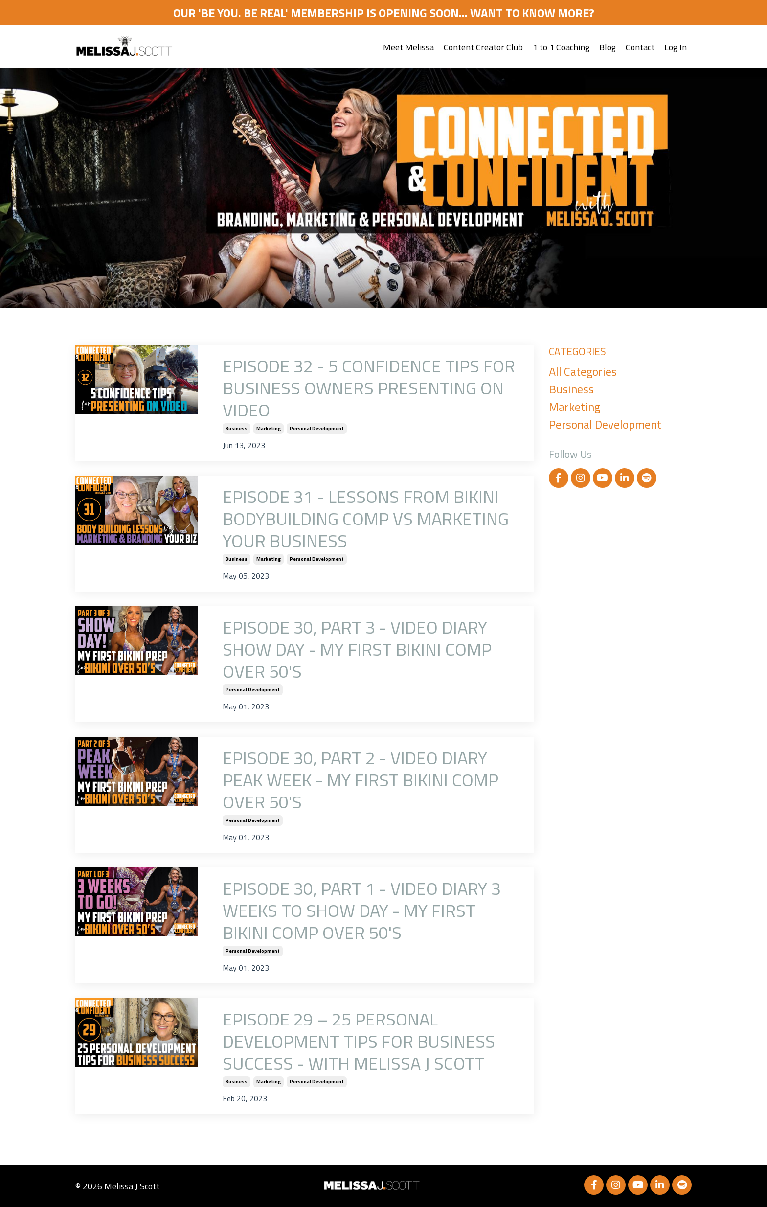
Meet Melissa (408, 47)
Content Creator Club (483, 47)
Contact (640, 47)
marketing (268, 428)
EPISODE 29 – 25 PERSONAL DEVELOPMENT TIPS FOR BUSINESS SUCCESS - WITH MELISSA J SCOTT (359, 1041)
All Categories (583, 371)
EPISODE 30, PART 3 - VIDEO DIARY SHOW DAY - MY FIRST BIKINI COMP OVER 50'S (357, 649)
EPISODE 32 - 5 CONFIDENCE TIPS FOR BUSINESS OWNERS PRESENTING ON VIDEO (369, 388)
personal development (317, 428)
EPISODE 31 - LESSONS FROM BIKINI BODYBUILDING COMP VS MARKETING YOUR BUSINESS (366, 518)
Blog (607, 47)
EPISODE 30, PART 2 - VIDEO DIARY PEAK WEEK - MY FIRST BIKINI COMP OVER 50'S (360, 780)
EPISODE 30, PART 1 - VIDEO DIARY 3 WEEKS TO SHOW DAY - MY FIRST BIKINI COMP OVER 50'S (362, 910)
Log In (675, 47)
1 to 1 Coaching (561, 47)
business (237, 428)
